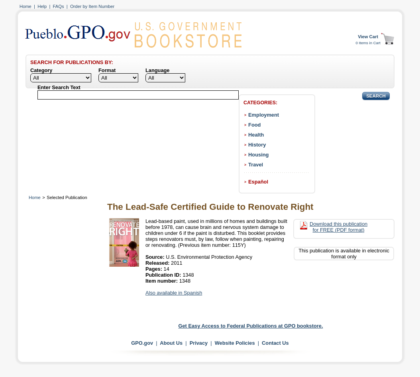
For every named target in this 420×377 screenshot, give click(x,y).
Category (41, 70)
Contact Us (275, 343)
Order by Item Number (92, 6)
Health (256, 135)
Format (107, 70)
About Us (171, 343)
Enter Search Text (58, 87)
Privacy (199, 343)
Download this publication (338, 227)
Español (258, 182)
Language (157, 70)
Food (254, 125)
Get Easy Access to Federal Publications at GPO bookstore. (251, 326)
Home (25, 6)
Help (42, 6)
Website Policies (235, 343)
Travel (255, 165)
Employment (263, 115)
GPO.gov (142, 343)
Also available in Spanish (173, 293)
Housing (258, 155)
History (257, 145)
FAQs (58, 6)
